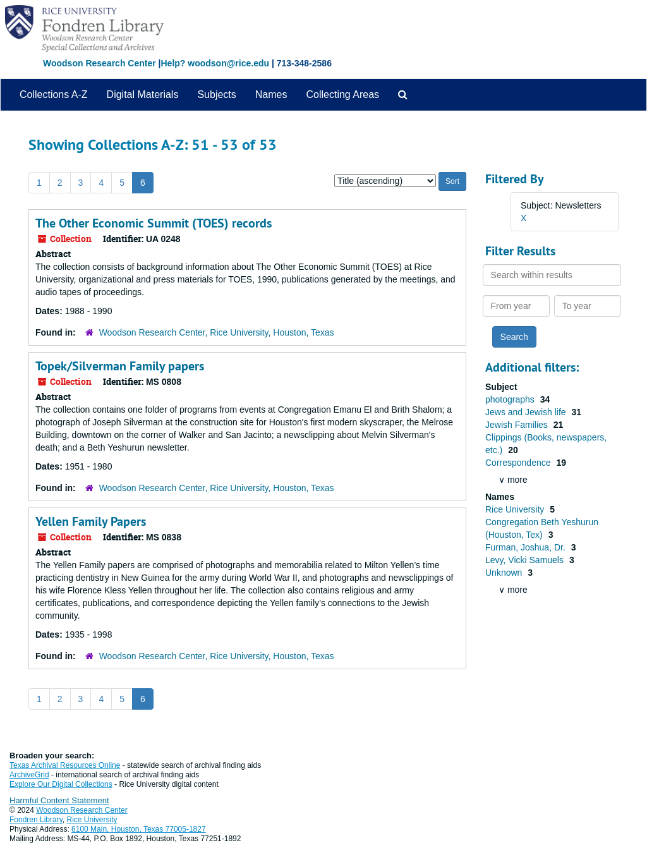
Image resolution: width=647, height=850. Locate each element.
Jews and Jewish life (527, 412)
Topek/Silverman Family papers (119, 366)
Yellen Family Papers (90, 521)
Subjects (216, 94)
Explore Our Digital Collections (60, 784)
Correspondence (519, 463)
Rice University (516, 509)
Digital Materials (143, 94)
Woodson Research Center (99, 63)
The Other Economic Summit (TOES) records (153, 223)
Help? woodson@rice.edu (214, 63)
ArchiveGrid (29, 774)
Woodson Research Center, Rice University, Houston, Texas (216, 332)
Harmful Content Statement (59, 800)
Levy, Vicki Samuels (525, 560)
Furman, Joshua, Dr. (526, 547)
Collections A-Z (54, 94)
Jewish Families (517, 425)
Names (271, 94)
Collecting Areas (342, 94)
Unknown (504, 573)
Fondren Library (36, 819)
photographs (511, 399)
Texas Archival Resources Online (64, 765)
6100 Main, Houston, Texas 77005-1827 (138, 829)
